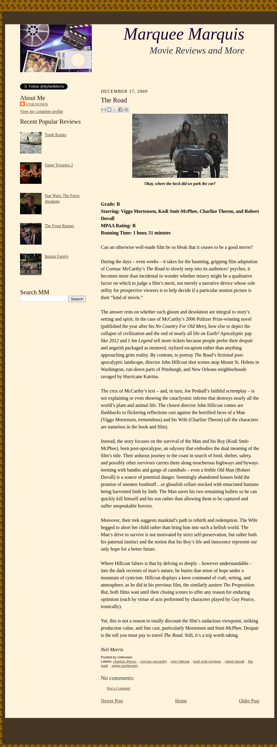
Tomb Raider (55, 135)
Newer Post (112, 700)
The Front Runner (59, 226)
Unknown (37, 104)
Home (181, 700)
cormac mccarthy (153, 661)
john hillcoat (180, 661)
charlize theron (124, 661)
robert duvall (234, 661)
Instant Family (57, 256)
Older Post (249, 700)
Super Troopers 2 (59, 165)
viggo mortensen (125, 665)
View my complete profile (41, 111)
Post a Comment (118, 688)
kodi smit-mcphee (207, 661)
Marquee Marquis (184, 34)
